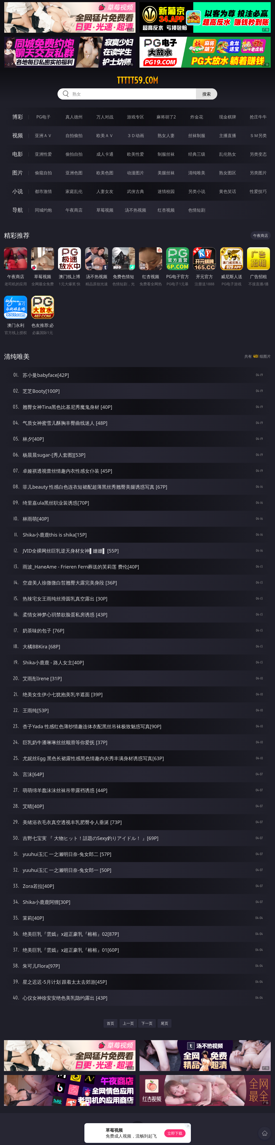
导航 (17, 209)
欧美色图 (104, 173)
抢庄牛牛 (258, 117)
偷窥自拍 (43, 173)
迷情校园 (166, 191)
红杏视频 (166, 210)
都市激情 (43, 191)
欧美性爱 (135, 154)
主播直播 (227, 135)
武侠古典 (135, 191)
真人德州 (74, 117)
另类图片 (258, 173)
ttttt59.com (137, 80)
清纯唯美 (196, 173)
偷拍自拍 (74, 154)
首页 (110, 1023)
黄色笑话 (227, 191)
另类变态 (258, 154)
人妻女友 (104, 191)
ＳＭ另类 (258, 135)
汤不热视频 (135, 210)
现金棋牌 (227, 117)
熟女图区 (227, 173)
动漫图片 (135, 173)
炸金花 (196, 117)
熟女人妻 (166, 135)
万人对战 (104, 117)
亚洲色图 (74, 173)
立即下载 (174, 1133)
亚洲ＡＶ (43, 135)
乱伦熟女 (227, 154)
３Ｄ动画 (135, 135)
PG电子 (43, 117)
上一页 (128, 1023)
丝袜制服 (196, 135)
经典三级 (196, 154)
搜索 (206, 94)
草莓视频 (104, 210)
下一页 (147, 1023)
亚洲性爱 (43, 154)
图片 (17, 172)
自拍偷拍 (74, 135)
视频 (17, 135)
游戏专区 (135, 117)
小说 (17, 191)
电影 (17, 154)
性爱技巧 (258, 191)
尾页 (164, 1023)
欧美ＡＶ (104, 135)
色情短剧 (196, 210)
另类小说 (196, 191)
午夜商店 (74, 210)
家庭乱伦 (74, 191)
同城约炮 (43, 210)
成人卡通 (104, 154)
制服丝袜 (166, 154)
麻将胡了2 (166, 117)
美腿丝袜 (166, 173)
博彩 (17, 116)
